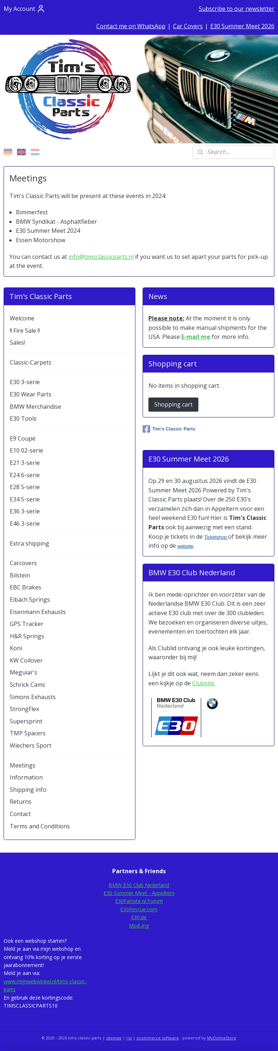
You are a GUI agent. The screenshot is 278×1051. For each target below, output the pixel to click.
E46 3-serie (25, 523)
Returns (20, 802)
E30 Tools (23, 418)
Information (26, 777)
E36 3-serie (25, 511)
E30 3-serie (25, 382)
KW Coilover (26, 660)
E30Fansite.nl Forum (139, 900)
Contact (20, 814)
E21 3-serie (25, 463)
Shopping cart (173, 404)
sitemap (114, 1038)
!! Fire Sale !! (25, 331)
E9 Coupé (22, 438)
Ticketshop (216, 537)
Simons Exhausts (33, 697)
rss (129, 1038)
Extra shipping (29, 543)
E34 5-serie (25, 499)
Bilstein (20, 575)
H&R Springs (27, 636)
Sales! (17, 342)
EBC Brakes (25, 587)
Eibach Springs (30, 600)
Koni (16, 648)
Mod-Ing (139, 925)
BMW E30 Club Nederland (139, 885)
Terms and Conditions (40, 826)
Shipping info (28, 790)
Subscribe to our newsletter (236, 9)
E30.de (139, 917)
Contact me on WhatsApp (130, 26)
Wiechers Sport (30, 745)
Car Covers (188, 26)
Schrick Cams (27, 685)
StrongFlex (24, 709)
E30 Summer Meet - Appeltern (139, 893)
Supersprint (26, 721)
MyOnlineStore (221, 1038)
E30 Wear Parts (30, 394)
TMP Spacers (28, 733)
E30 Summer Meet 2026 (242, 26)
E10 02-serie (26, 450)
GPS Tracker (26, 624)
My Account (24, 8)
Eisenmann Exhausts (38, 612)
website (185, 546)
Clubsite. (203, 683)
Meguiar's (23, 672)
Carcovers (23, 563)
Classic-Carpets (30, 362)
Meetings (22, 765)
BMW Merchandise (35, 407)
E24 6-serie (25, 475)
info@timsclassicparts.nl (101, 257)
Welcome (22, 318)
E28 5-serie (25, 487)
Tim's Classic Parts (169, 429)
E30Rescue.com (138, 909)
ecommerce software (157, 1038)
